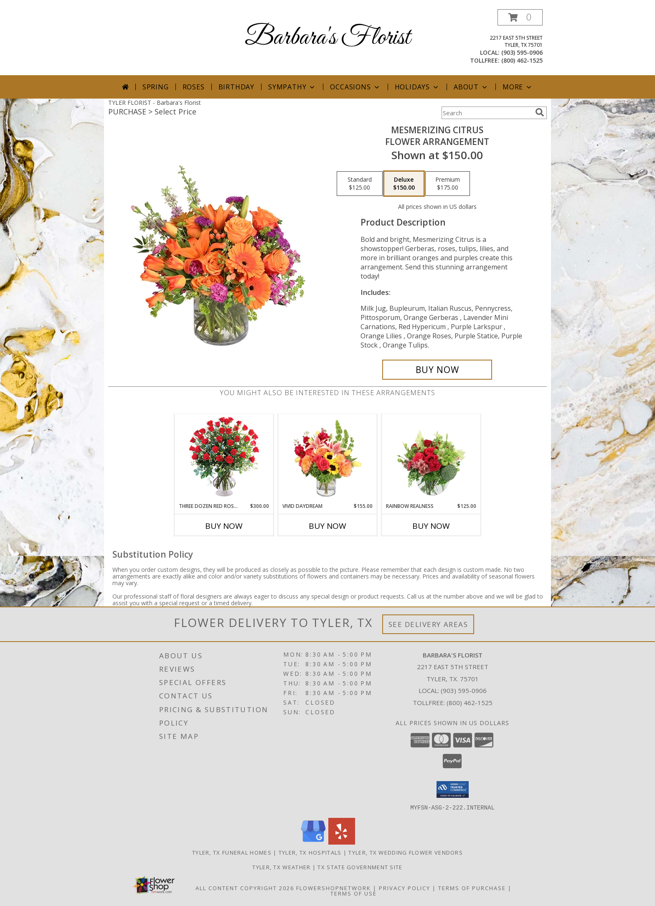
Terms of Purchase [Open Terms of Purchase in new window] (472, 887)
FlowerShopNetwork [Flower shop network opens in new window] (333, 887)
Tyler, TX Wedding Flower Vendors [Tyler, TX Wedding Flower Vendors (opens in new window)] (405, 852)
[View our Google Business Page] (313, 842)
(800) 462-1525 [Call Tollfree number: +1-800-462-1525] (470, 702)
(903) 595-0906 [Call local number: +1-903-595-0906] (522, 52)
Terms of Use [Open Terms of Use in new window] (353, 893)
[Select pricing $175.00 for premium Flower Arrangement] (448, 184)
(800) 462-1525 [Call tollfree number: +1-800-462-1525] (522, 60)
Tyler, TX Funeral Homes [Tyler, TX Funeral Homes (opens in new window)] (232, 852)
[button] (520, 17)
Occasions (355, 86)
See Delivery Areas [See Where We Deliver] (428, 624)
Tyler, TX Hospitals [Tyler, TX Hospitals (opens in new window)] (310, 852)
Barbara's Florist (327, 38)
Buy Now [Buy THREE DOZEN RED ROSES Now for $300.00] (224, 525)
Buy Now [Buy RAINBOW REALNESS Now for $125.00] (431, 525)
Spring (155, 86)
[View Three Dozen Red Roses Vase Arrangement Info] (224, 458)
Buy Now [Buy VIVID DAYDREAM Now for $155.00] (327, 525)
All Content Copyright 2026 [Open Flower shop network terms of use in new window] (244, 887)
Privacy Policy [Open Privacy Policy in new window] (404, 887)
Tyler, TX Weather (281, 866)
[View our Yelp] (341, 842)
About (471, 86)
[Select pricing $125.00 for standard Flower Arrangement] (359, 184)
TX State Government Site (359, 866)
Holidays (417, 86)
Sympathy (292, 86)
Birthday (236, 86)
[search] (539, 112)
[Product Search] (486, 113)
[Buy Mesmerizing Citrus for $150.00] (437, 370)
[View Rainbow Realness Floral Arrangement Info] (431, 458)
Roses (194, 86)
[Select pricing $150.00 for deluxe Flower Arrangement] (404, 184)
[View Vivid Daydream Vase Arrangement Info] (328, 458)
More (518, 86)
